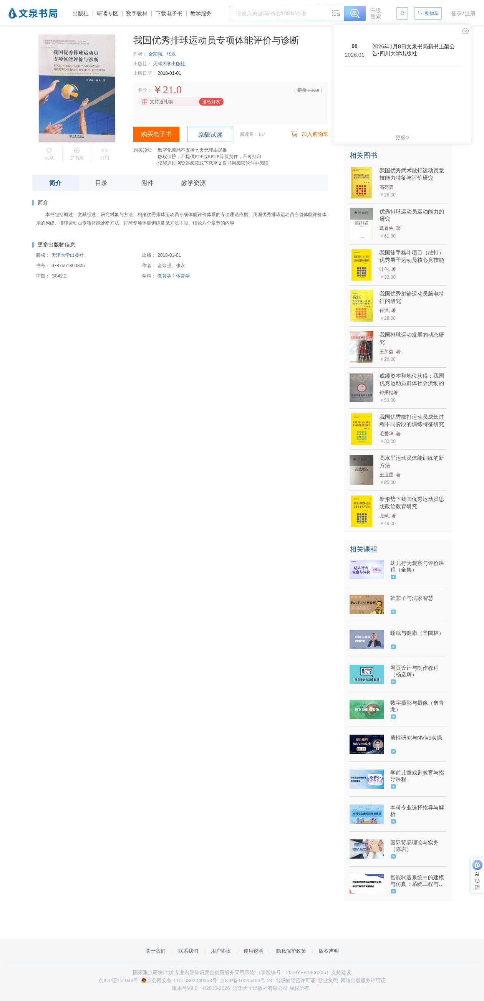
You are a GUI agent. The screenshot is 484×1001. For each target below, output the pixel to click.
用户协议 (221, 951)
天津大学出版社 (169, 63)
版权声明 (329, 951)
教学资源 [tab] (193, 183)
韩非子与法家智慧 (411, 598)
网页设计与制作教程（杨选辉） (414, 671)
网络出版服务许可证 (363, 980)
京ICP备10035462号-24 (246, 980)
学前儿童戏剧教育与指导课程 (417, 776)
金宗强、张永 (162, 54)
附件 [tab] (147, 183)
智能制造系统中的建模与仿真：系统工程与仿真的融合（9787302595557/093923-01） (417, 880)
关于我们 (156, 951)
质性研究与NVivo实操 (416, 738)
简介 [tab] (55, 183)
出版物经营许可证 (295, 980)
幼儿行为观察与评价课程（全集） (417, 566)
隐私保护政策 (291, 951)
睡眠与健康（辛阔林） (417, 633)
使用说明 (254, 951)
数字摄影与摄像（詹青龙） (417, 706)
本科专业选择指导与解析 (417, 810)
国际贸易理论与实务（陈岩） (414, 845)
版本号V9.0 (184, 988)
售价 (143, 90)
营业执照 (328, 980)
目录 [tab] (101, 183)
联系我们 (188, 951)
